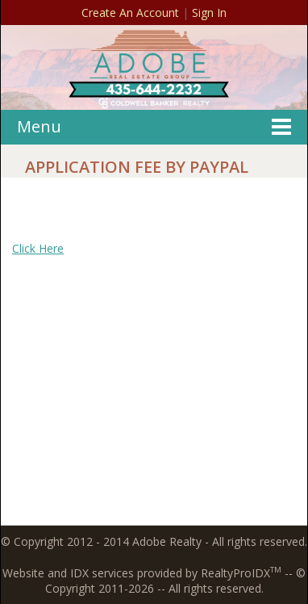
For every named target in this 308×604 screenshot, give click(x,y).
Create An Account (130, 12)
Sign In (209, 12)
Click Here (38, 248)
